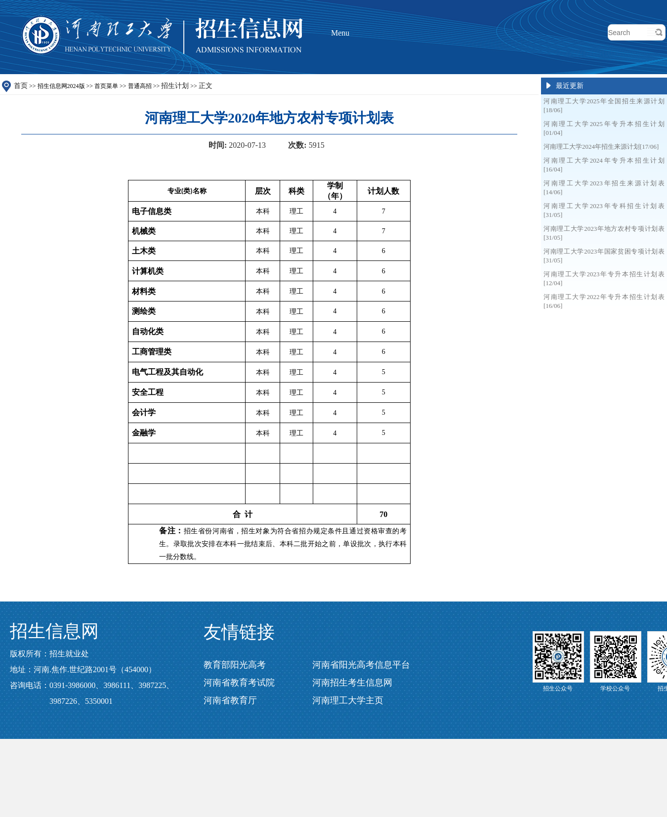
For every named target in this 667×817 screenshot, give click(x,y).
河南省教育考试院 (239, 683)
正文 (205, 85)
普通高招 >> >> (170, 86)
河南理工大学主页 (347, 700)
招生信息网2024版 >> (125, 86)
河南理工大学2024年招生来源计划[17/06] (601, 146)
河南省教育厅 (230, 700)
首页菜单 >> (153, 86)
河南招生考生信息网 (352, 683)
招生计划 (175, 85)
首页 (21, 85)
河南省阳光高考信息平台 (361, 665)
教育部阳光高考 (235, 665)
